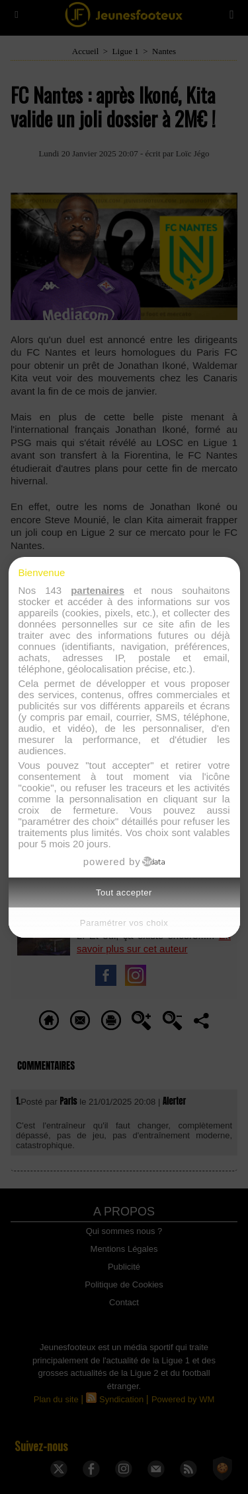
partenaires (97, 590)
